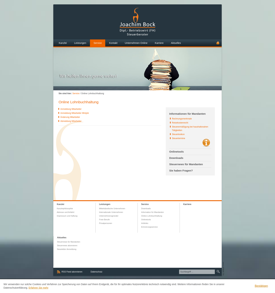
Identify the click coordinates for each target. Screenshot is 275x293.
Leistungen (104, 204)
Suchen (218, 272)
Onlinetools (146, 219)
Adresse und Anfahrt (65, 212)
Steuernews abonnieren (67, 245)
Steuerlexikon (178, 134)
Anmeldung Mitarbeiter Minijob (74, 113)
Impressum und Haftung (67, 216)
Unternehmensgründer (108, 216)
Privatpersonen (105, 223)
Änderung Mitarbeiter (70, 117)
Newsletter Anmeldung (66, 249)
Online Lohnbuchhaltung (151, 216)
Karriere (187, 204)
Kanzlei (60, 204)
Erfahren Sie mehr (38, 287)
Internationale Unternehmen (111, 212)
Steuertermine (178, 138)
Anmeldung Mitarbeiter (71, 109)
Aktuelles (61, 237)
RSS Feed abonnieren (72, 272)
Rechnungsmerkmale (182, 118)
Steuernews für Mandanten (68, 242)
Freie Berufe (104, 219)
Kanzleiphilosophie (65, 208)
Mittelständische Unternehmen (112, 208)
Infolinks (144, 223)
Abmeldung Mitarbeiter (71, 121)
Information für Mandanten (152, 212)
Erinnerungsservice (149, 227)
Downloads (146, 208)
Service (75, 93)
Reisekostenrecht (180, 123)
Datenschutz (96, 272)
